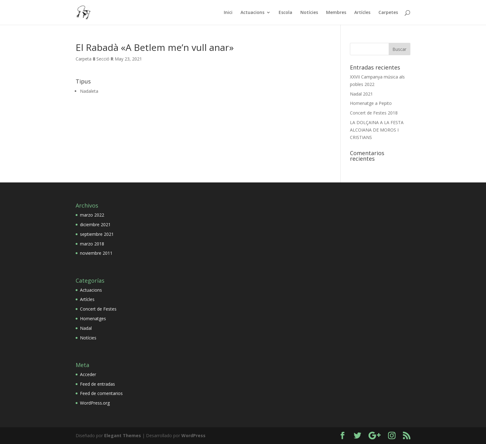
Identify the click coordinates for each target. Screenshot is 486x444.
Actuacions (252, 12)
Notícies (309, 12)
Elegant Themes (122, 435)
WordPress (193, 435)
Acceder (88, 374)
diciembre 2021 (95, 224)
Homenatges (93, 318)
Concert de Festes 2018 (374, 113)
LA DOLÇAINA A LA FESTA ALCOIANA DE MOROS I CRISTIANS (377, 129)
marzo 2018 (92, 244)
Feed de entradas (97, 384)
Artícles (362, 12)
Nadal (86, 328)
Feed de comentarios (101, 393)
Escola (285, 12)
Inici (228, 12)
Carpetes (388, 12)
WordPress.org (95, 403)
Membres (336, 12)
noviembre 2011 (96, 253)
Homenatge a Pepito (371, 103)
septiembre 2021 (97, 234)
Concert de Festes (98, 309)
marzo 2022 (92, 215)
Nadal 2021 (361, 94)
